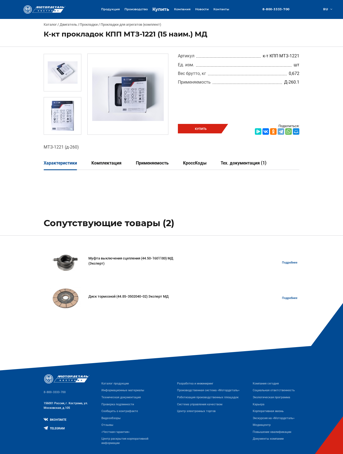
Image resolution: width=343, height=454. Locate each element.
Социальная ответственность (274, 390)
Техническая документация (121, 397)
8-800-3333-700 (276, 9)
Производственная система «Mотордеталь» (208, 390)
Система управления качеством (199, 404)
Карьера (258, 404)
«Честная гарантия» (115, 432)
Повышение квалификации (272, 432)
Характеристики (60, 163)
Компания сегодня (266, 383)
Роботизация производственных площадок (208, 397)
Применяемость (152, 163)
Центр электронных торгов (196, 411)
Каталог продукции (115, 383)
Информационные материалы (122, 390)
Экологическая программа (271, 397)
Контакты (221, 9)
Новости (202, 9)
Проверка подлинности (117, 404)
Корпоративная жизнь (268, 411)
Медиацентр (262, 425)
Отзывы (107, 425)
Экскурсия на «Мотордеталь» (273, 418)
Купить (160, 9)
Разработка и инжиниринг (195, 383)
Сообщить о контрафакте (119, 411)
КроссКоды (195, 163)
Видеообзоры (111, 418)
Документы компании (268, 438)
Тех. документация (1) (244, 163)
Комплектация (106, 163)
